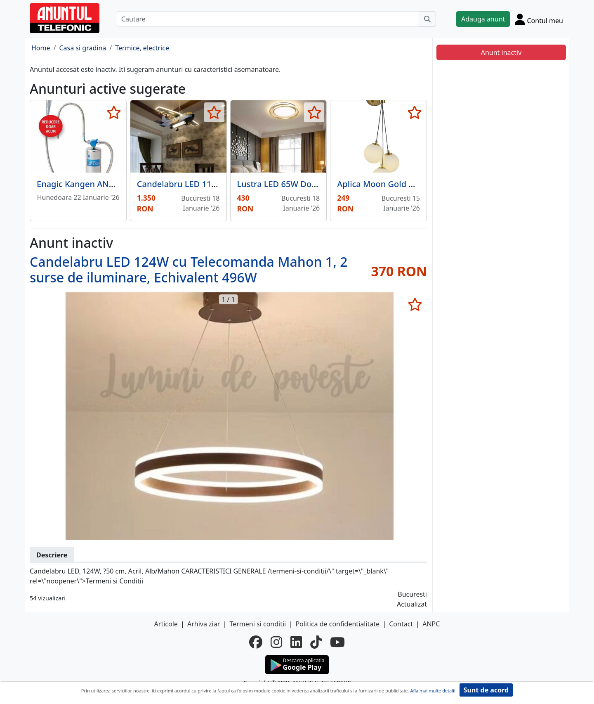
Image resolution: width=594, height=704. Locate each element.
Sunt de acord (486, 690)
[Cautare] (267, 19)
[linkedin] (296, 642)
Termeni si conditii (257, 623)
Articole (166, 623)
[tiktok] (316, 642)
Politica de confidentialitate (337, 623)
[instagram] (276, 642)
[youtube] (337, 642)
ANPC (431, 623)
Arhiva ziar (203, 623)
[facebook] (255, 642)
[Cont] (539, 19)
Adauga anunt (483, 19)
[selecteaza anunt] (114, 112)
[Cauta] (427, 19)
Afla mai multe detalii (432, 690)
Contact (401, 623)
